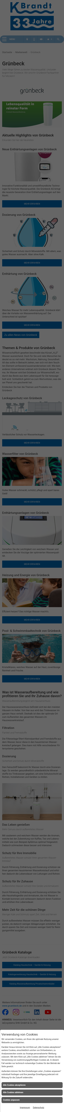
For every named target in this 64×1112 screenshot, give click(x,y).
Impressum (25, 1107)
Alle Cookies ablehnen (13, 1092)
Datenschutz (38, 1107)
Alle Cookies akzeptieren (14, 1085)
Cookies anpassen (11, 1100)
